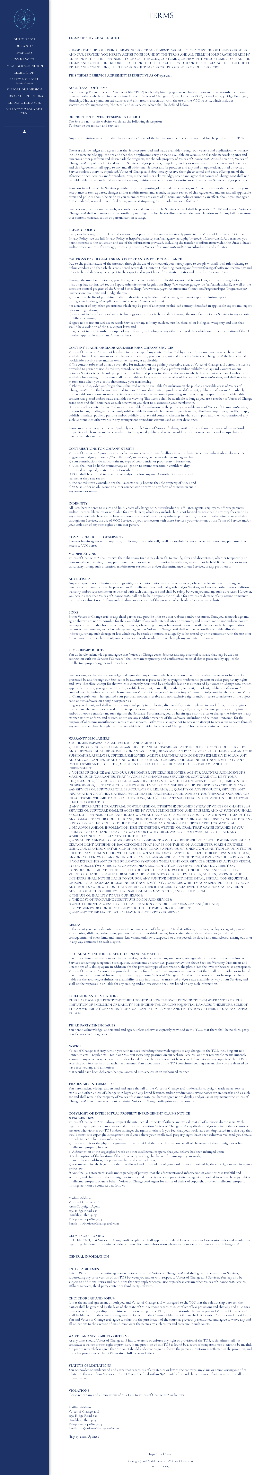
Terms (152, 1466)
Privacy (166, 1466)
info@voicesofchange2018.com (98, 1428)
